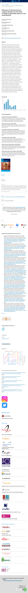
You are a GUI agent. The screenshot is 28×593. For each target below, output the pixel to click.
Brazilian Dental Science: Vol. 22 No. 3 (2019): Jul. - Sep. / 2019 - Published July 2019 (14, 248)
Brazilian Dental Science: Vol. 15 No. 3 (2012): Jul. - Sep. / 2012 (14, 287)
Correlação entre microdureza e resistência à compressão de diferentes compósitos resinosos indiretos (15, 292)
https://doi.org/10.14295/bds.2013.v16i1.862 (12, 38)
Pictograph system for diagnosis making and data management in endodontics (13, 299)
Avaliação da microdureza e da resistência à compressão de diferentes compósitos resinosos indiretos (15, 255)
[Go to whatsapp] (25, 589)
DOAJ (24, 486)
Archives (6, 4)
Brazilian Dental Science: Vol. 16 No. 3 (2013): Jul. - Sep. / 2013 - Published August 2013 (15, 264)
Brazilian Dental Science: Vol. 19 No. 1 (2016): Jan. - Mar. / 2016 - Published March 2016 (15, 311)
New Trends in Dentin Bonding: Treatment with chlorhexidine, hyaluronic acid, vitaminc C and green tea (15, 277)
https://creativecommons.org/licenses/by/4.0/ (12, 580)
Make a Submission (6, 343)
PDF (3, 175)
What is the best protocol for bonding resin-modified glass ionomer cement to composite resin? (15, 239)
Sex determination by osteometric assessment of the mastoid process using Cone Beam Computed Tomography (13, 373)
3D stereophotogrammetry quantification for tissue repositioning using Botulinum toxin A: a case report (12, 390)
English (3, 337)
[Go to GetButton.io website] (25, 591)
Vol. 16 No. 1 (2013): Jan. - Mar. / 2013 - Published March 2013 (12, 5)
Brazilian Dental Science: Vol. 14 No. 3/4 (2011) (14, 256)
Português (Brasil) (5, 338)
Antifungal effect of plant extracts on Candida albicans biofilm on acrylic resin (15, 261)
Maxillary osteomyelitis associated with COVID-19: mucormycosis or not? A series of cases (11, 377)
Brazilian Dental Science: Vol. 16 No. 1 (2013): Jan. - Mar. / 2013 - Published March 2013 (15, 272)
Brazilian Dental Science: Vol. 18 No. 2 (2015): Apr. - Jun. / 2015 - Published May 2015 (14, 241)
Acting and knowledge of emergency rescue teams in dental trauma (15, 247)
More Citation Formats (6, 191)
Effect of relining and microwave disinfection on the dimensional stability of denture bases (12, 381)
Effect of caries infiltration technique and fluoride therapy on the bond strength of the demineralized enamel (15, 285)
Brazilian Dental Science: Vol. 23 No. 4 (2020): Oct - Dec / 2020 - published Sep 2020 (14, 301)
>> (4, 313)
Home (3, 4)
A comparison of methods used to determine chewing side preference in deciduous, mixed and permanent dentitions (15, 270)
